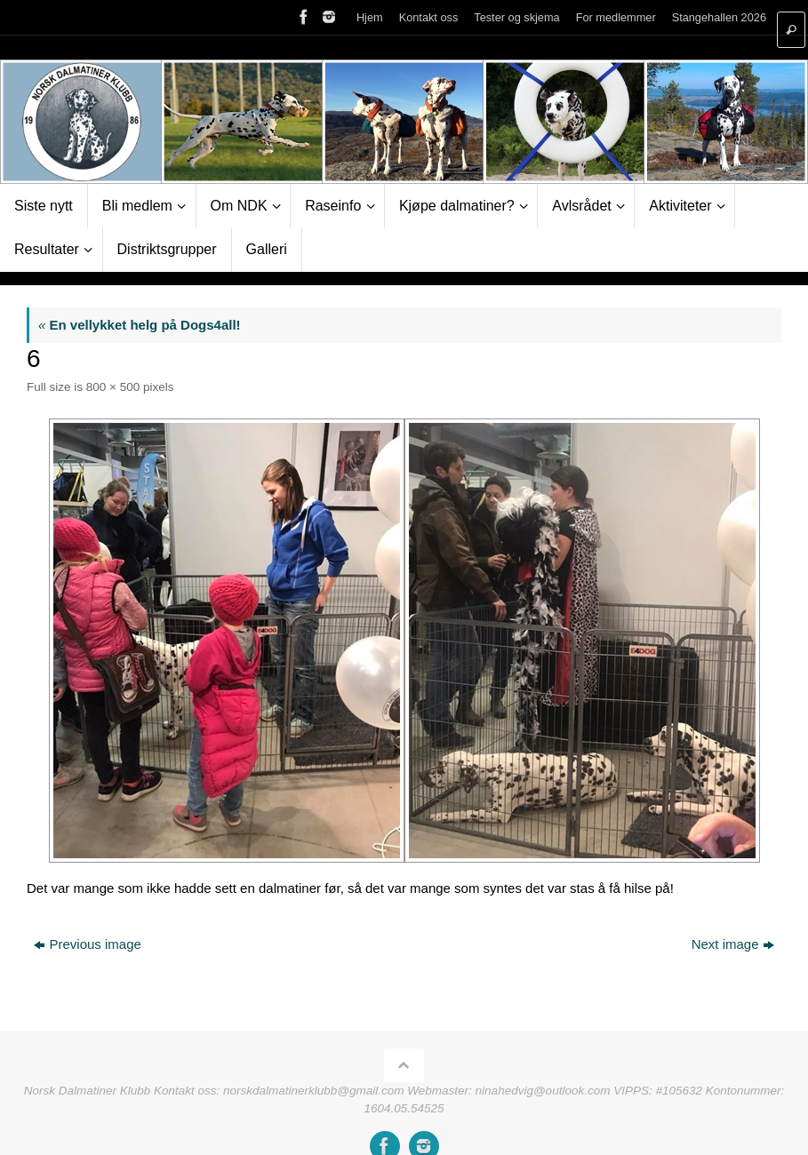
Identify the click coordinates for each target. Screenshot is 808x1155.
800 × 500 (113, 387)
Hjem (369, 17)
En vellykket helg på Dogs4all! (139, 324)
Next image (733, 944)
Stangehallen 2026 (719, 17)
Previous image (87, 944)
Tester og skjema (516, 17)
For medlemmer (616, 17)
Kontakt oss (429, 17)
